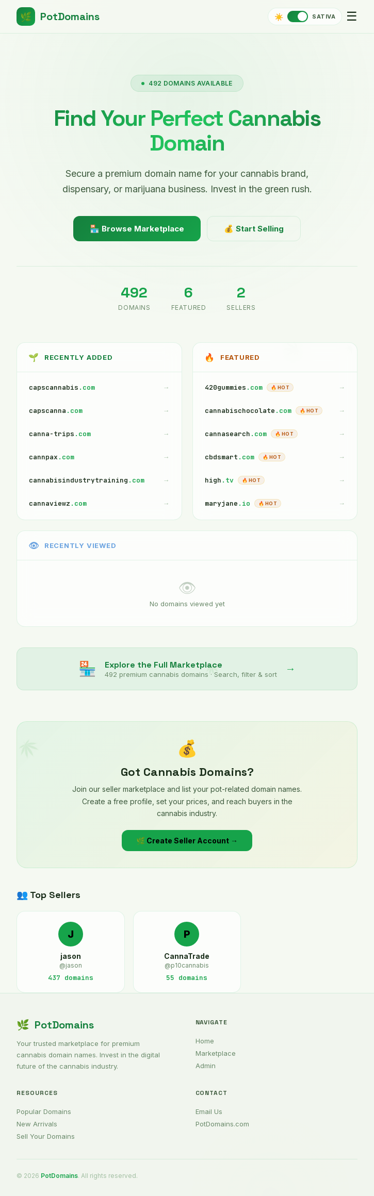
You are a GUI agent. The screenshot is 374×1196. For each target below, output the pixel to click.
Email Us (209, 1111)
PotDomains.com (222, 1124)
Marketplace (216, 1053)
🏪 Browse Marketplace (137, 229)
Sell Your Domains (46, 1136)
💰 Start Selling (254, 229)
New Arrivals (37, 1124)
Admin (206, 1065)
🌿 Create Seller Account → (187, 841)
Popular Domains (44, 1111)
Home (205, 1041)
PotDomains (58, 16)
